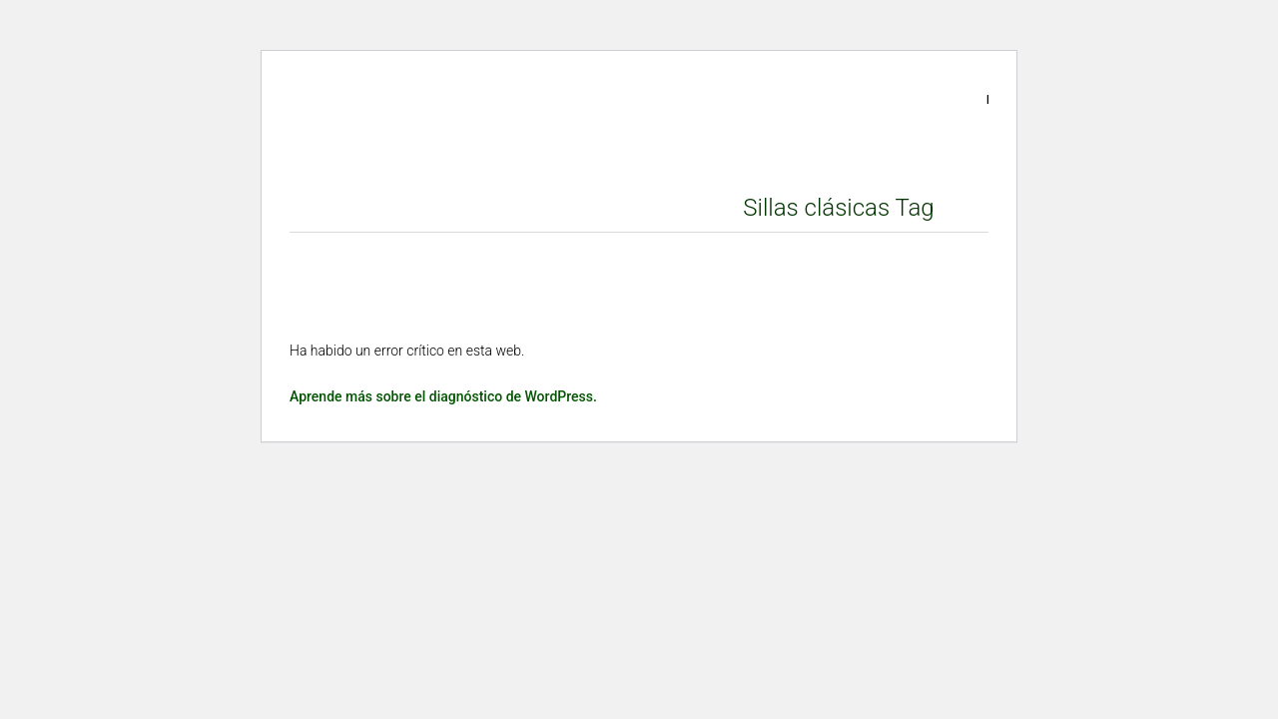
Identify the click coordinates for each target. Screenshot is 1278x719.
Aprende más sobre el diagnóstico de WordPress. (443, 396)
